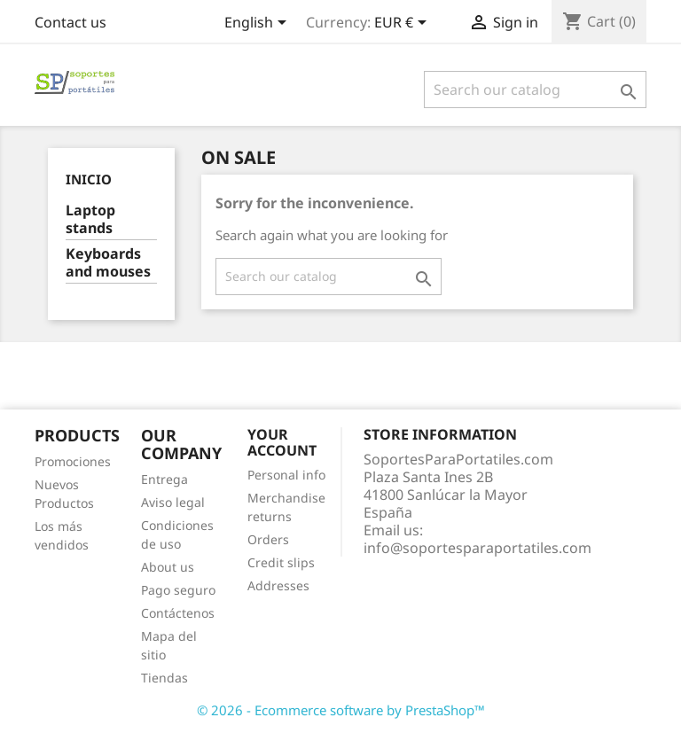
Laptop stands (90, 219)
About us (167, 566)
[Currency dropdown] (403, 24)
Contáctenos (178, 612)
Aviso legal (173, 502)
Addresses (278, 585)
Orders (268, 539)
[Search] (535, 89)
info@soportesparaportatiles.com (477, 548)
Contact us (70, 22)
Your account (282, 442)
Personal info (286, 474)
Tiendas (164, 677)
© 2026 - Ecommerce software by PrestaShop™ (341, 710)
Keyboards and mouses (108, 263)
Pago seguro (178, 589)
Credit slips (281, 562)
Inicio (89, 179)
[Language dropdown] (258, 24)
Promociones (73, 461)
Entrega (164, 479)
